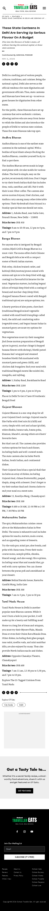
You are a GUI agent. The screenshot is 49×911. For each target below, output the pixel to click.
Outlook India (37, 869)
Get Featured (24, 790)
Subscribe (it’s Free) (24, 857)
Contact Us (17, 872)
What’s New (6, 879)
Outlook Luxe (36, 885)
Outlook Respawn (38, 882)
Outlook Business (38, 872)
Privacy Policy (18, 875)
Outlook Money (37, 875)
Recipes (5, 869)
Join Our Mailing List (13, 843)
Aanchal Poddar (24, 55)
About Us (17, 869)
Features (16, 16)
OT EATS (5, 16)
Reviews (5, 872)
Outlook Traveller (38, 879)
